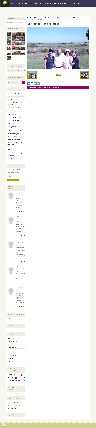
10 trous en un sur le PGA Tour (14, 94)
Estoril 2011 (10, 358)
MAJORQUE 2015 (13, 380)
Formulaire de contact (12, 180)
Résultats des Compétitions (52, 3)
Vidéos (78, 3)
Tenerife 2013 (11, 353)
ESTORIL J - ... (11, 150)
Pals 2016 (10, 344)
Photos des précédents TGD (15, 120)
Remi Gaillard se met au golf (15, 153)
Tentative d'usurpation (13, 139)
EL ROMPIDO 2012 (48, 17)
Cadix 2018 (10, 338)
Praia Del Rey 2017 (12, 341)
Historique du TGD (26, 3)
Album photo (71, 3)
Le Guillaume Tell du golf (14, 117)
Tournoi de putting (12, 147)
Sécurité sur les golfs (13, 134)
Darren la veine (11, 114)
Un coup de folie (12, 112)
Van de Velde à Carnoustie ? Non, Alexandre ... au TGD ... (15, 127)
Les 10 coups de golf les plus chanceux (15, 103)
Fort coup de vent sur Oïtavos (15, 131)
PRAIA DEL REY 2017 (14, 375)
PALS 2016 (12, 378)
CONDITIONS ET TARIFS (14, 405)
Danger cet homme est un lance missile (14, 143)
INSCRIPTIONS (11, 408)
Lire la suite (22, 211)
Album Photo (37, 17)
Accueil (18, 3)
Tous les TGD (37, 3)
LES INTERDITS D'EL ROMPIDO (66, 17)
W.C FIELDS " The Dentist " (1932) (15, 108)
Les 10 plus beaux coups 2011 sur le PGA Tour (15, 98)
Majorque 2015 (11, 347)
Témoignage (11, 123)
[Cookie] (4, 424)
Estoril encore (11, 155)
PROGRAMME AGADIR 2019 (15, 402)
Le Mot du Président (13, 319)
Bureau (64, 3)
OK (24, 82)
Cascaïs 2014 (11, 350)
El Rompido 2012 (12, 356)
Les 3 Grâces (11, 158)
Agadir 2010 (10, 361)
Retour (58, 74)
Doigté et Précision (12, 136)
